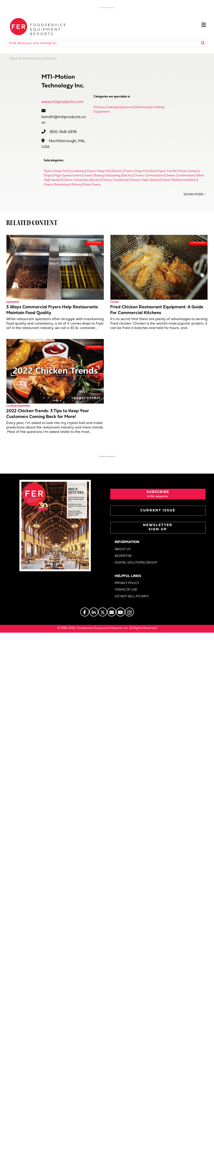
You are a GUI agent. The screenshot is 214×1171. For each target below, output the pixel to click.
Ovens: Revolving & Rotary (62, 184)
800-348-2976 (63, 132)
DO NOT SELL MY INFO (132, 596)
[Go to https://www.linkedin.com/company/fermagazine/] (93, 612)
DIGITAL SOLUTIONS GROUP (136, 562)
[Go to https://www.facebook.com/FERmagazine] (84, 612)
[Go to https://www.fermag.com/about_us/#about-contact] (111, 612)
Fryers (114, 302)
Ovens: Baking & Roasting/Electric (107, 175)
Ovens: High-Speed (145, 180)
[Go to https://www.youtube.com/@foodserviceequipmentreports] (120, 612)
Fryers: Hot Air (167, 171)
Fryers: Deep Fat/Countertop (64, 171)
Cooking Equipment (18, 406)
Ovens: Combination (149, 175)
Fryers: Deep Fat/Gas (140, 171)
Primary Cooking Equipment (113, 107)
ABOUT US (123, 549)
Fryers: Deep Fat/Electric (104, 171)
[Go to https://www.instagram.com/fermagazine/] (129, 612)
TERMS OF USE (126, 590)
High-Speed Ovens (67, 175)
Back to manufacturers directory (33, 58)
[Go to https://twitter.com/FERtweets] (102, 612)
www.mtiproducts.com (62, 102)
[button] (158, 494)
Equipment (12, 302)
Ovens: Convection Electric (81, 180)
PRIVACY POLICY (127, 583)
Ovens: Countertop (115, 180)
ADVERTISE (123, 556)
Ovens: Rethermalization (178, 180)
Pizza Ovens (91, 184)
